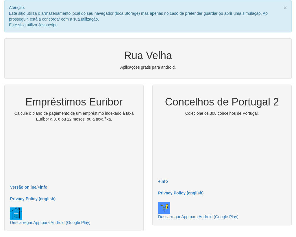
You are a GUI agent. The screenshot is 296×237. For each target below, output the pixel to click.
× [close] (285, 8)
